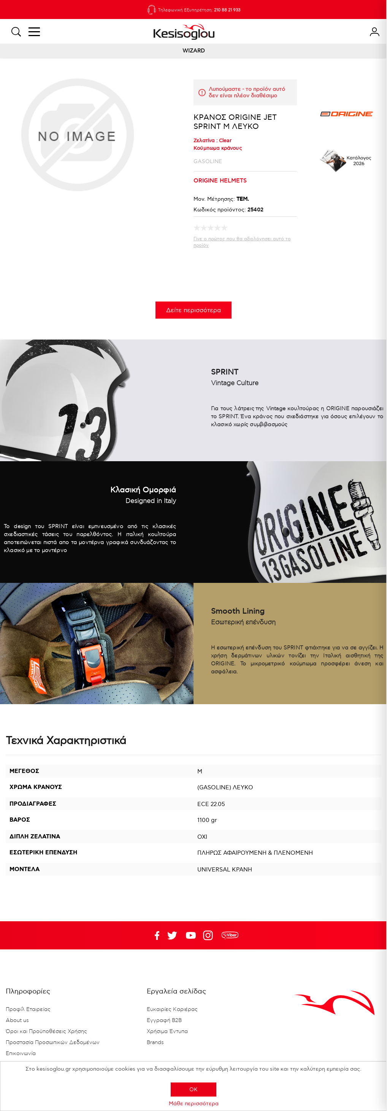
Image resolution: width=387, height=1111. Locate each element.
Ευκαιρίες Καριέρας (172, 1009)
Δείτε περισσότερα (193, 310)
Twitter (190, 935)
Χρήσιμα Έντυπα (167, 1031)
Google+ (209, 935)
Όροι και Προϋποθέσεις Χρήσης (46, 1031)
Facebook (153, 935)
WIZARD (193, 51)
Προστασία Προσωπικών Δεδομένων (53, 1043)
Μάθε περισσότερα (194, 1103)
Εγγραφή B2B (164, 1020)
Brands (155, 1043)
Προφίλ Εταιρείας (28, 1009)
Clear (225, 141)
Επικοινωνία (21, 1054)
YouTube (172, 935)
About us (17, 1020)
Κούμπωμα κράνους (218, 148)
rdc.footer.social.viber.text (230, 935)
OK (193, 1089)
